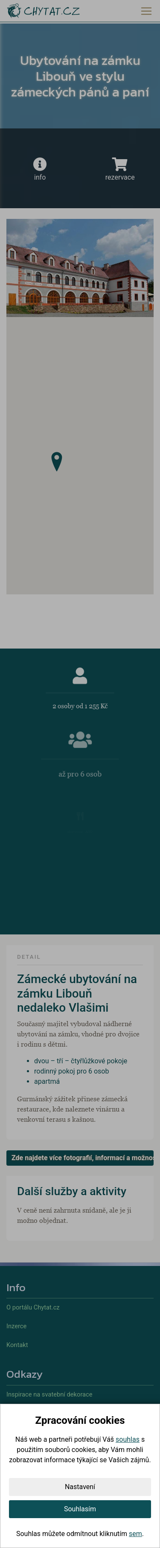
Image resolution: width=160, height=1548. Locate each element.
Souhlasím (80, 1509)
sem (135, 1534)
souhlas (128, 1439)
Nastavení (80, 1487)
